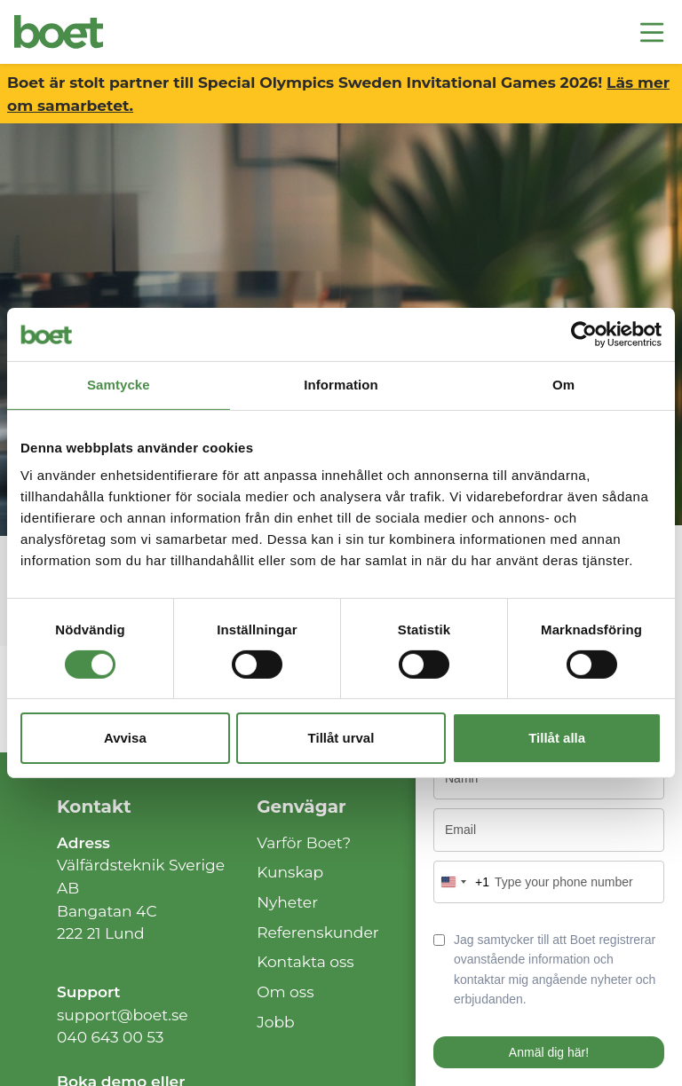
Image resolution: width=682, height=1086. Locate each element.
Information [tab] (341, 384)
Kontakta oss (305, 961)
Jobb (276, 1021)
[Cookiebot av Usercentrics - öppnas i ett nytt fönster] (584, 334)
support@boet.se (122, 1014)
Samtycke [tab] (118, 384)
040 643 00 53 (110, 1036)
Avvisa (125, 737)
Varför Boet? (304, 842)
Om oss (285, 991)
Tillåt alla (556, 737)
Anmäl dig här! (549, 1052)
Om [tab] (563, 384)
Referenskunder (318, 932)
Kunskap (290, 871)
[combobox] (461, 882)
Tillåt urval (341, 737)
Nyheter (287, 902)
